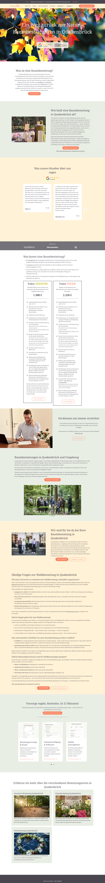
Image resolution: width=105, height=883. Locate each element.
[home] (15, 6)
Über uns (27, 6)
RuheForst (48, 82)
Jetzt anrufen (34, 93)
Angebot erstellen (87, 6)
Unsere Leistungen (52, 39)
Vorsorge (52, 6)
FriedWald (40, 82)
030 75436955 (38, 399)
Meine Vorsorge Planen (52, 713)
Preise (34, 6)
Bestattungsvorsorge (17, 584)
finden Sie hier (78, 433)
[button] (61, 6)
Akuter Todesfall (43, 6)
